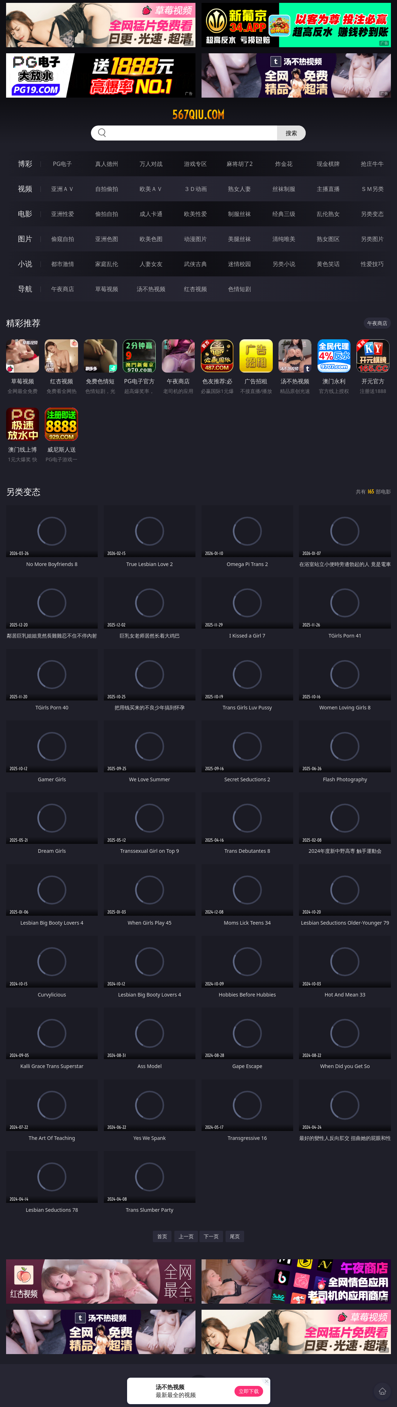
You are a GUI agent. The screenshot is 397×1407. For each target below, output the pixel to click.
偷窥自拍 (62, 239)
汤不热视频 (151, 289)
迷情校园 (239, 264)
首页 (162, 1236)
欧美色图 (151, 239)
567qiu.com (198, 115)
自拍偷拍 (106, 189)
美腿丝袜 (239, 239)
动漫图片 (195, 239)
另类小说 (283, 264)
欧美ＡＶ (151, 189)
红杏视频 (195, 289)
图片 (25, 238)
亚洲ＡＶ (62, 189)
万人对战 (151, 164)
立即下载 (249, 1391)
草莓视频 (106, 289)
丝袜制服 (283, 189)
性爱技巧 (372, 264)
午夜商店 (62, 289)
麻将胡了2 (240, 164)
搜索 (291, 133)
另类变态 (372, 214)
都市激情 (62, 264)
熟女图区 (328, 239)
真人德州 (106, 164)
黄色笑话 (328, 264)
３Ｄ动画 (195, 189)
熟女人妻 (239, 189)
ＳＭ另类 (372, 189)
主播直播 (328, 189)
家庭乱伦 (106, 264)
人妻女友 (151, 264)
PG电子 (62, 164)
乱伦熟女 (328, 214)
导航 (25, 289)
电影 (25, 213)
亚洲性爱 (62, 214)
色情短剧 (239, 289)
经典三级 (283, 214)
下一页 (211, 1236)
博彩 (25, 163)
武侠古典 (195, 264)
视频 (25, 188)
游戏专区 (195, 164)
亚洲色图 (106, 239)
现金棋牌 (328, 164)
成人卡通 (151, 214)
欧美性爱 (195, 214)
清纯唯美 (283, 239)
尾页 (235, 1236)
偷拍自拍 (106, 214)
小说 (25, 264)
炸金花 (283, 164)
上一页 (186, 1236)
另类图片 (372, 239)
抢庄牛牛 (372, 164)
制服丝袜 (239, 214)
